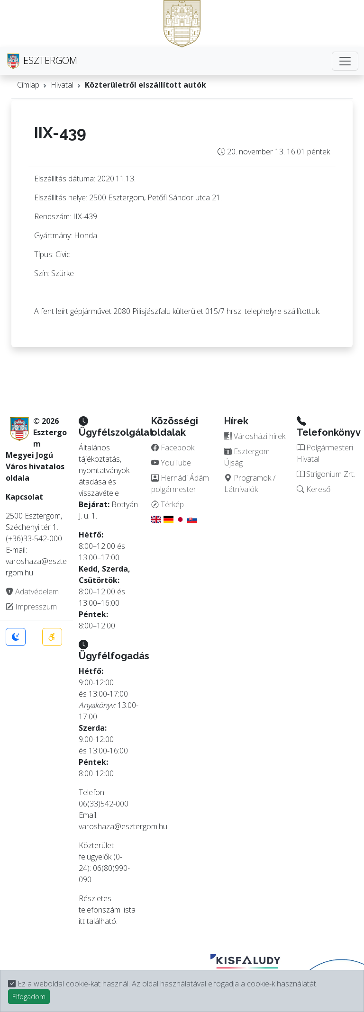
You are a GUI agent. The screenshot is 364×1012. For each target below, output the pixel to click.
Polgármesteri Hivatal (325, 453)
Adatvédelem (32, 591)
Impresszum (31, 606)
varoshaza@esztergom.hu (123, 826)
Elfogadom (29, 996)
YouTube (171, 462)
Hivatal (62, 85)
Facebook (172, 447)
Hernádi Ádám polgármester (180, 483)
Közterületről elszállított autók (145, 85)
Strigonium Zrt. (326, 474)
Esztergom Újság (247, 457)
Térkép (167, 504)
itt (82, 921)
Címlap (28, 85)
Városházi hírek (254, 436)
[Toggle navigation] (345, 61)
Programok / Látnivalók (249, 483)
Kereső (313, 489)
